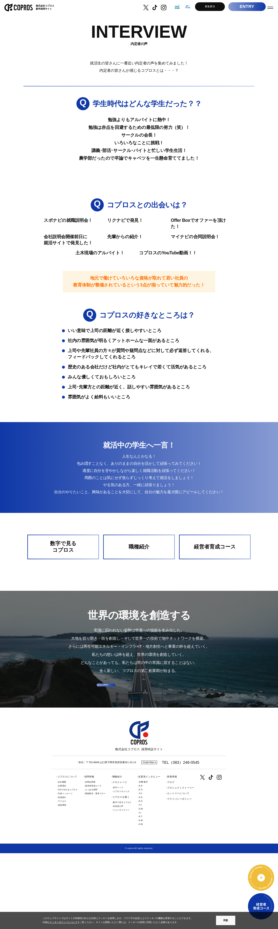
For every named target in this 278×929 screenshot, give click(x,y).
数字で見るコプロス (122, 878)
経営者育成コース (93, 862)
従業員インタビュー (149, 852)
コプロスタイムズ (121, 867)
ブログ (170, 858)
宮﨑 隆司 (143, 858)
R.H (140, 877)
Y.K (140, 869)
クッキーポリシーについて (63, 922)
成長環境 (62, 881)
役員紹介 (62, 873)
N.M (141, 896)
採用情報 (89, 852)
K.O (140, 865)
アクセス (62, 877)
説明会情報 (90, 858)
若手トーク (118, 863)
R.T (140, 892)
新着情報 (172, 852)
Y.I (140, 888)
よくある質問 (91, 865)
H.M (141, 900)
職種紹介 (117, 852)
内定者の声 (118, 882)
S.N (140, 873)
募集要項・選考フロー (95, 869)
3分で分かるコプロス (68, 865)
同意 (225, 920)
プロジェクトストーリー (180, 863)
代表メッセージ (65, 869)
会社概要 (62, 858)
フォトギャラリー (121, 886)
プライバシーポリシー (179, 875)
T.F (140, 881)
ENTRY (244, 7)
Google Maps (148, 838)
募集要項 (207, 7)
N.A (140, 862)
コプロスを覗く (121, 873)
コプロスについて (67, 852)
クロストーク (119, 858)
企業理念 (62, 862)
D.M (141, 885)
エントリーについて (178, 869)
